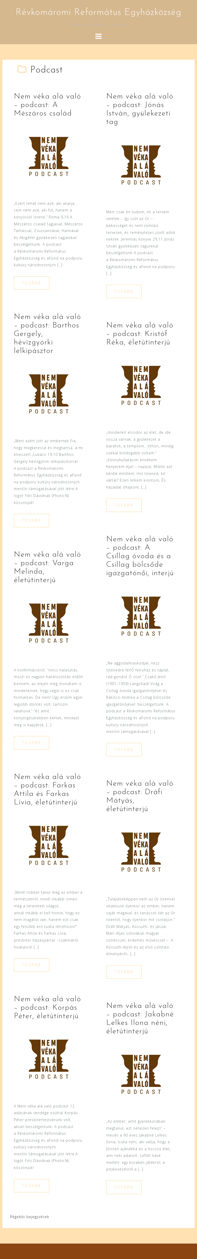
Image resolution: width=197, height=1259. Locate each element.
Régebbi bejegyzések (29, 1216)
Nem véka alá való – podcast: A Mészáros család (47, 105)
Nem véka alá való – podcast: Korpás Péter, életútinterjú (47, 1007)
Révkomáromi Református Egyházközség (98, 12)
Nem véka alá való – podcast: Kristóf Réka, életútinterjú (139, 334)
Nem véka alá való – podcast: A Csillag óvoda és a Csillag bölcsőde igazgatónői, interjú (140, 556)
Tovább (31, 282)
